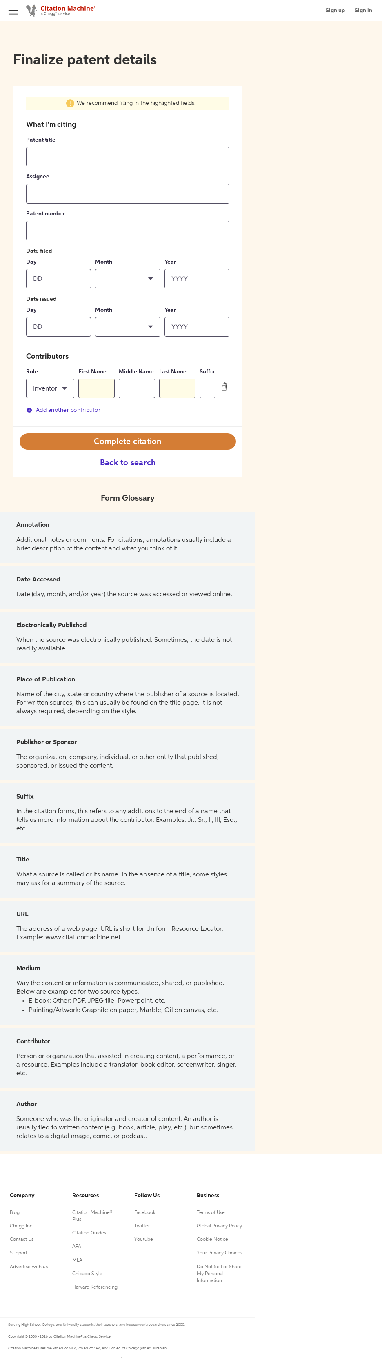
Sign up (335, 10)
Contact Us (21, 1239)
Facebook (144, 1212)
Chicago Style (87, 1273)
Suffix (207, 372)
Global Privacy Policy (219, 1226)
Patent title (41, 140)
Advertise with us (29, 1267)
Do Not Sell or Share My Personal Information (219, 1274)
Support (18, 1253)
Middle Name (136, 372)
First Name (92, 372)
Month (103, 262)
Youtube (143, 1239)
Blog (15, 1212)
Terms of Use (211, 1212)
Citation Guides (89, 1233)
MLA (77, 1260)
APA (76, 1246)
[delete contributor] (224, 386)
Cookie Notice (212, 1239)
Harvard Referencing (95, 1287)
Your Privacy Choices (219, 1253)
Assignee (37, 177)
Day (31, 262)
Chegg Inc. (21, 1226)
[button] (127, 278)
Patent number (45, 214)
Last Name (173, 372)
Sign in (363, 10)
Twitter (142, 1226)
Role (32, 372)
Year (170, 262)
